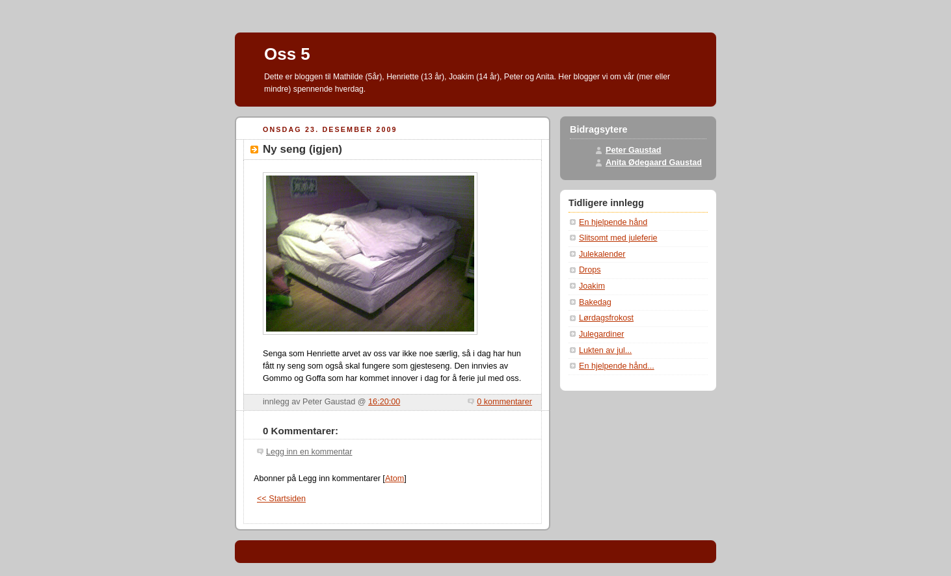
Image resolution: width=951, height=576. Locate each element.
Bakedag (595, 302)
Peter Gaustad (634, 150)
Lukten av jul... (605, 350)
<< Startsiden (281, 498)
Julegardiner (601, 334)
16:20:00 (384, 401)
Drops (590, 269)
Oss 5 (287, 54)
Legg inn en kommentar (309, 451)
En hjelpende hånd (613, 222)
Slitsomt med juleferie (618, 237)
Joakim (592, 286)
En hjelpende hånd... (616, 366)
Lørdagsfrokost (606, 317)
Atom (394, 478)
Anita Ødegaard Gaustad (654, 162)
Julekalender (602, 254)
